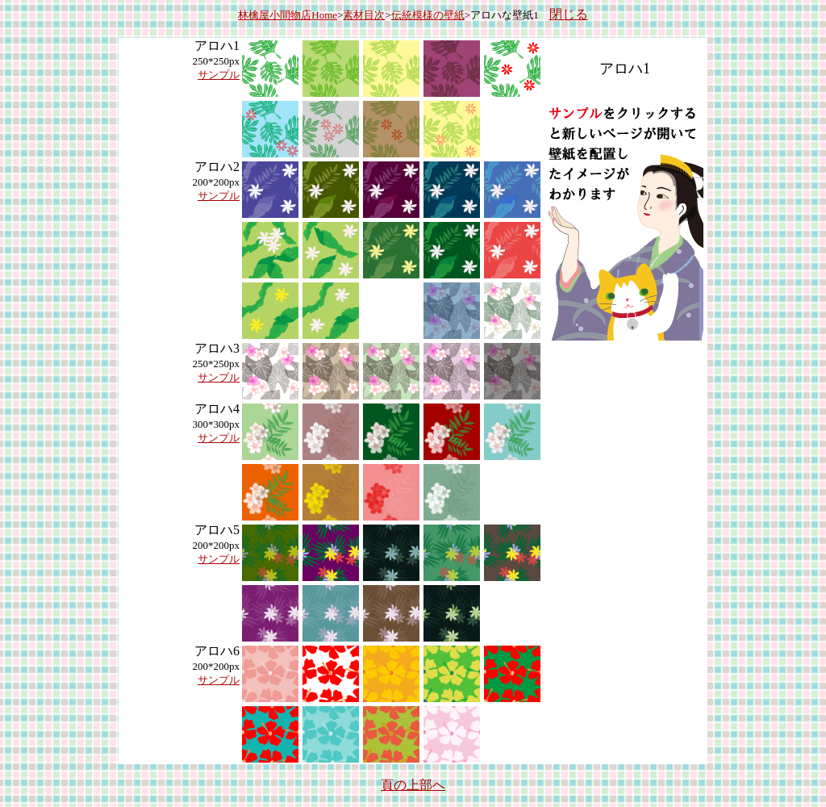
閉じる (568, 14)
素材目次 (364, 15)
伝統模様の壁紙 (428, 15)
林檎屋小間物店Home (287, 15)
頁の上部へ (413, 785)
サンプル (219, 75)
